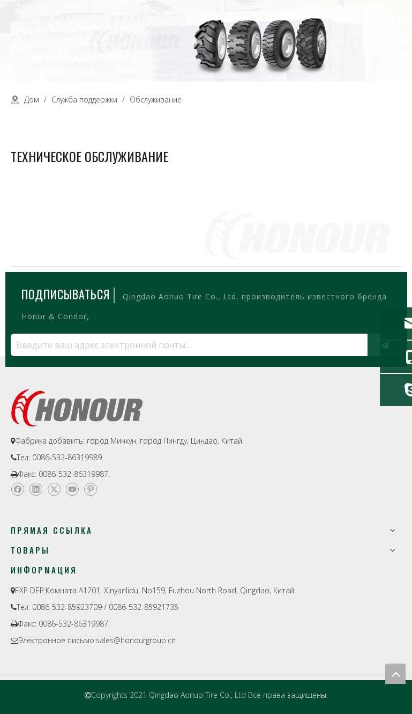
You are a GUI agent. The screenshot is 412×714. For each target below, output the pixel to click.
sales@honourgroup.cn (136, 640)
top (395, 674)
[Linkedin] (35, 490)
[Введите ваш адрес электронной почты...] (186, 345)
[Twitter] (54, 490)
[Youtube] (72, 490)
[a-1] (206, 41)
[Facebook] (17, 490)
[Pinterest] (90, 490)
